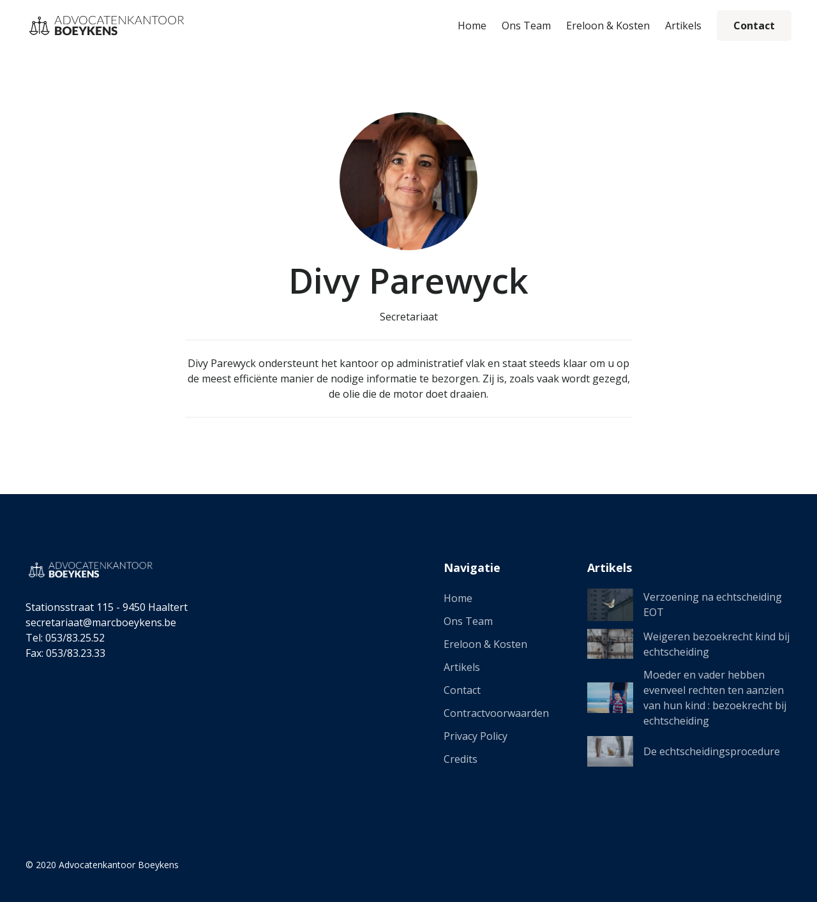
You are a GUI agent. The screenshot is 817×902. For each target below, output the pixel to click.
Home (472, 26)
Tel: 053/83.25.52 (65, 638)
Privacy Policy (475, 736)
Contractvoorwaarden (496, 713)
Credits (460, 759)
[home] (105, 25)
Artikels (683, 26)
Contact (754, 26)
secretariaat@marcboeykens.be (101, 622)
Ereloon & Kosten (608, 26)
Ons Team (526, 26)
